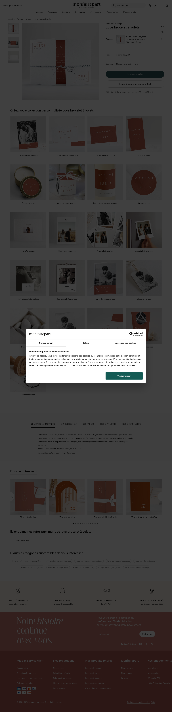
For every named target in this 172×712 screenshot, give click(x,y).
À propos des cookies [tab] (125, 343)
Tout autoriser (124, 376)
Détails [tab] (86, 343)
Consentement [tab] (46, 343)
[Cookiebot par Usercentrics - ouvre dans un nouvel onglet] (131, 334)
